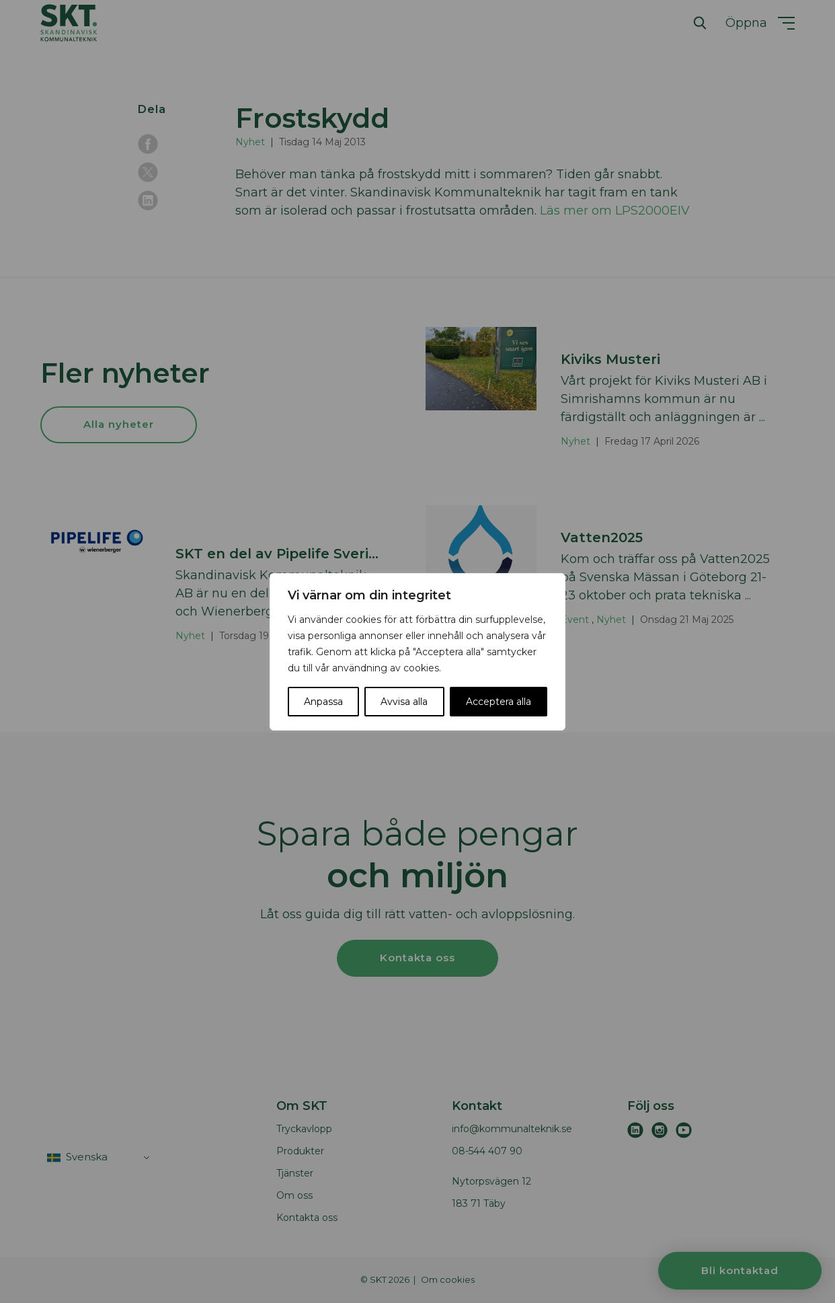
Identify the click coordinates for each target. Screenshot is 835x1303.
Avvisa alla (404, 702)
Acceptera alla (498, 702)
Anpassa (323, 702)
